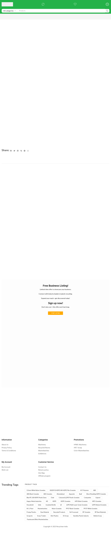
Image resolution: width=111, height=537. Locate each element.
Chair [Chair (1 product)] (79, 498)
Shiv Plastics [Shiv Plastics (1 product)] (45, 521)
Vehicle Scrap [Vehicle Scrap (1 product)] (90, 521)
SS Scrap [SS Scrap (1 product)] (56, 521)
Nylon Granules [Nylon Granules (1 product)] (32, 513)
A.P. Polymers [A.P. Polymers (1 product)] (87, 490)
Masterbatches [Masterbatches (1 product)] (97, 509)
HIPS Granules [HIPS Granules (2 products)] (65, 506)
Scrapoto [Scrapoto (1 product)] (90, 517)
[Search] (107, 11)
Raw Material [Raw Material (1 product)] (99, 513)
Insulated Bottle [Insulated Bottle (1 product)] (99, 506)
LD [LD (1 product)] (28, 509)
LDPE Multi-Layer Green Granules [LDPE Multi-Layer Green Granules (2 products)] (44, 509)
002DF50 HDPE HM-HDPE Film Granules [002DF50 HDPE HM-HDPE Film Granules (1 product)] (64, 490)
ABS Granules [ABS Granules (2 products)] (49, 494)
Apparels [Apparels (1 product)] (74, 494)
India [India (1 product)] (88, 506)
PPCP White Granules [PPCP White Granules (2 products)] (68, 513)
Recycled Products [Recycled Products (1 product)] (33, 517)
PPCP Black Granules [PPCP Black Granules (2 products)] (49, 513)
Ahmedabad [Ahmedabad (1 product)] (62, 494)
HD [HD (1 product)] (97, 502)
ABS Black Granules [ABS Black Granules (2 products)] (33, 494)
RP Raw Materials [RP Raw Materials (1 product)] (77, 517)
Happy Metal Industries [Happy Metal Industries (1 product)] (83, 502)
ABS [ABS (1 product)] (97, 490)
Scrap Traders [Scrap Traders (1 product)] (31, 521)
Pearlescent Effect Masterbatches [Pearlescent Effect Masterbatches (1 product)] (39, 525)
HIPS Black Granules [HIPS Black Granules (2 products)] (49, 506)
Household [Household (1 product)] (78, 506)
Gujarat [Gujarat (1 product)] (68, 502)
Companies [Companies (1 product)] (57, 502)
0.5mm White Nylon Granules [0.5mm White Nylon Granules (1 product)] (36, 490)
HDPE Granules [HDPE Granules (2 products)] (32, 506)
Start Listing (55, 313)
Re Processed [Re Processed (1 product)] (48, 517)
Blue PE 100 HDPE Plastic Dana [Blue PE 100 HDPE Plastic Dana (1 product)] (62, 498)
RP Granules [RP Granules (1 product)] (62, 517)
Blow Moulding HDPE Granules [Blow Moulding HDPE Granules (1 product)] (37, 498)
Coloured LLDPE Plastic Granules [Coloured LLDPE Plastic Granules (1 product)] (38, 502)
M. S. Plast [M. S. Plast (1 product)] (83, 509)
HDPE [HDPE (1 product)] (104, 502)
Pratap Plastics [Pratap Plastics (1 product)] (85, 513)
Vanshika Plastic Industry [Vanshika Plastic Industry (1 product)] (72, 521)
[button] (43, 4)
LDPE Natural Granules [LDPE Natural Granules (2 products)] (68, 509)
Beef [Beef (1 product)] (83, 494)
